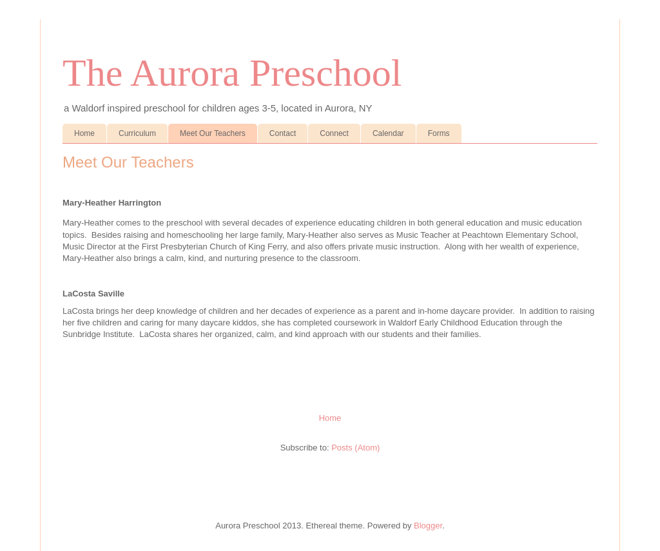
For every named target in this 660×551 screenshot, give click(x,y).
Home (84, 133)
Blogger (428, 525)
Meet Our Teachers (213, 133)
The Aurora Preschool (232, 73)
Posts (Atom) (355, 447)
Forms (439, 133)
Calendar (388, 133)
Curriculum (137, 133)
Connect (334, 133)
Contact (282, 133)
